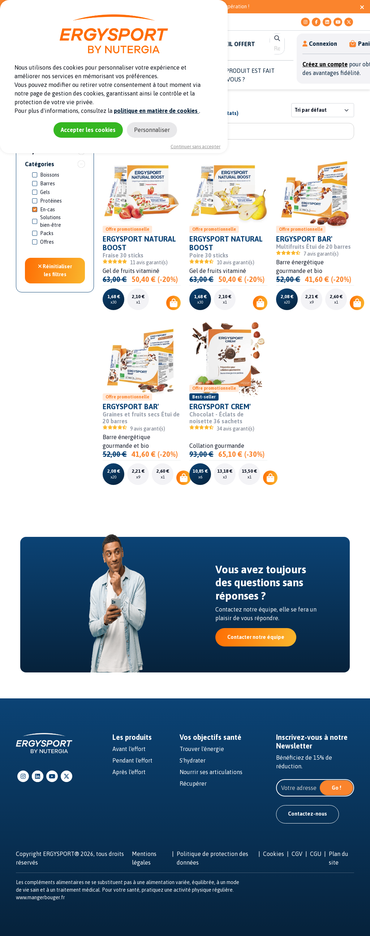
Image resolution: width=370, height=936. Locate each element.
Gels (45, 192)
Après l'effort (129, 772)
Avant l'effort (129, 749)
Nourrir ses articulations (211, 772)
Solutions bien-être (50, 221)
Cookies (273, 854)
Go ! (336, 788)
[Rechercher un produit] (228, 131)
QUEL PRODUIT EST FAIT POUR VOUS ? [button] (242, 75)
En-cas (47, 209)
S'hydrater (193, 760)
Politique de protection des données (212, 858)
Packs (46, 233)
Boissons (49, 175)
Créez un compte (325, 64)
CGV (297, 854)
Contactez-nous (307, 814)
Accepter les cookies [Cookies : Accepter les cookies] (88, 130)
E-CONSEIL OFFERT (230, 44)
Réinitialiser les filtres (55, 270)
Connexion (319, 43)
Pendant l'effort (132, 760)
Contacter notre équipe (255, 637)
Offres (47, 242)
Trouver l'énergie (202, 749)
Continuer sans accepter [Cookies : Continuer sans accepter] (195, 146)
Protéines (51, 201)
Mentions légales (144, 858)
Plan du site (338, 858)
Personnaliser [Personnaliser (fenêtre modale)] (152, 130)
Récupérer (193, 783)
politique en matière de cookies (156, 110)
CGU (315, 854)
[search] (277, 48)
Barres (47, 183)
